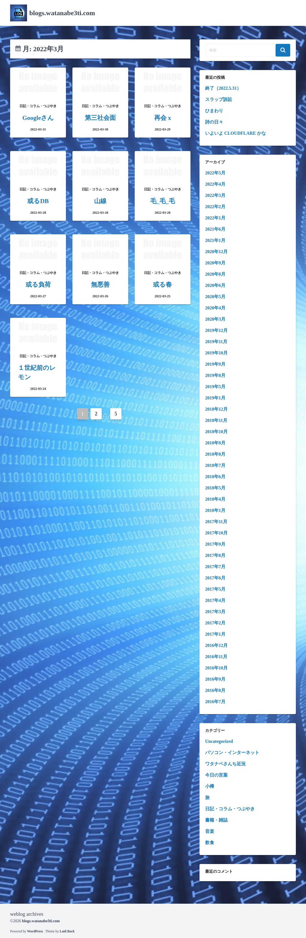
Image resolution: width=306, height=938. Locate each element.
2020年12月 (216, 251)
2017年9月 (215, 544)
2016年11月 (216, 656)
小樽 (209, 786)
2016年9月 (215, 679)
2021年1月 (215, 240)
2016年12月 (216, 645)
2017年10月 (216, 532)
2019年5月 (215, 386)
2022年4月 (215, 184)
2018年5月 (215, 487)
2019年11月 (216, 341)
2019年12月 (216, 330)
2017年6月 (215, 577)
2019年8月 (215, 375)
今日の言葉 (216, 775)
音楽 (209, 831)
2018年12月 (216, 409)
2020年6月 (215, 285)
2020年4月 (215, 307)
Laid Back (67, 931)
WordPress (35, 931)
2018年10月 (216, 431)
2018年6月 (215, 476)
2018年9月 (215, 442)
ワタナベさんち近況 (225, 763)
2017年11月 (216, 521)
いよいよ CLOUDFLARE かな (235, 133)
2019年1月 (215, 397)
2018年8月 (215, 454)
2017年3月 (215, 611)
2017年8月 (215, 555)
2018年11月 (216, 420)
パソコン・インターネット (232, 752)
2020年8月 (215, 274)
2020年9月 (215, 262)
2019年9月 (215, 364)
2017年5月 (215, 589)
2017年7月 (215, 566)
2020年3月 (215, 319)
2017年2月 (215, 622)
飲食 (209, 842)
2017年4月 (215, 600)
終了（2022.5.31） (223, 88)
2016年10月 (216, 667)
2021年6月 (215, 229)
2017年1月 (215, 634)
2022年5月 (215, 172)
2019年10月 (216, 352)
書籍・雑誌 (216, 820)
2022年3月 (215, 195)
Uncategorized (219, 741)
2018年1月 (215, 510)
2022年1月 (215, 217)
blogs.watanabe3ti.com (62, 13)
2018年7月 (215, 465)
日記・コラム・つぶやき (230, 808)
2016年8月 (215, 690)
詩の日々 (214, 122)
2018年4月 (215, 499)
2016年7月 (215, 701)
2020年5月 (215, 296)
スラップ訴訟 (218, 99)
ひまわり (214, 110)
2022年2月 (215, 206)
